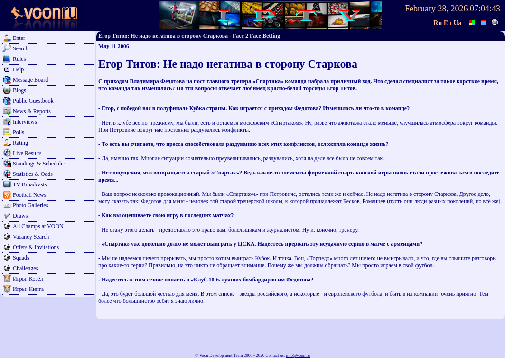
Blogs (19, 90)
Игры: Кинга (28, 289)
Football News (29, 195)
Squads (21, 257)
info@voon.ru (298, 355)
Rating (20, 142)
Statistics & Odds (33, 174)
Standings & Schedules (39, 163)
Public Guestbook (33, 100)
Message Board (30, 80)
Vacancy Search (31, 236)
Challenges (25, 268)
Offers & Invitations (36, 247)
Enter (19, 38)
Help (18, 69)
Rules (19, 59)
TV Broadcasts (30, 184)
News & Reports (32, 111)
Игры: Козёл (28, 278)
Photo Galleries (30, 205)
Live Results (27, 153)
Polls (18, 132)
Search (20, 48)
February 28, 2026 (436, 8)
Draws (20, 216)
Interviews (25, 121)
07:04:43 (485, 8)
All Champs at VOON (38, 226)
